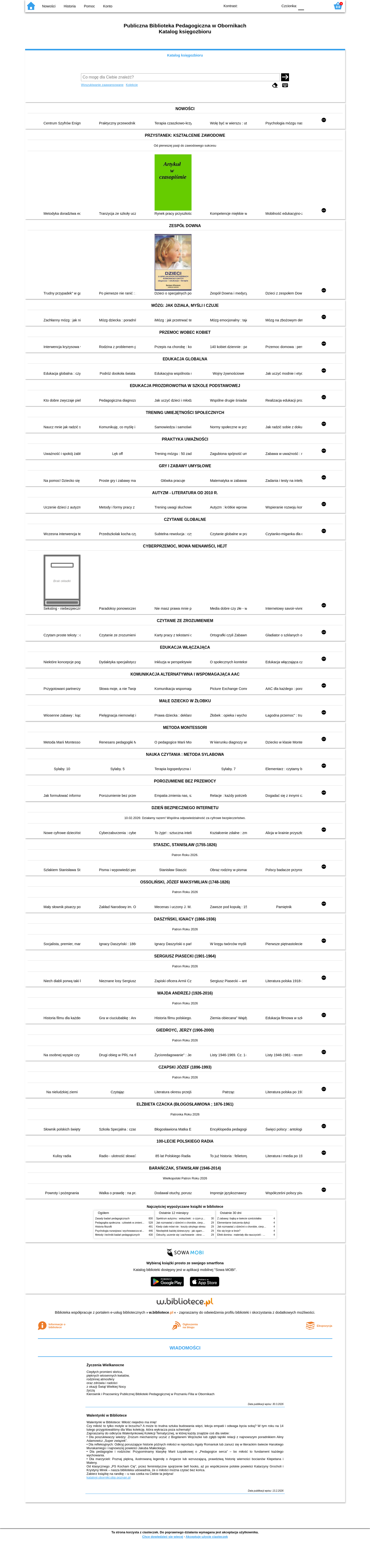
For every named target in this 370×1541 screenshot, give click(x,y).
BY (273, 5)
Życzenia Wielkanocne (105, 1365)
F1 (309, 5)
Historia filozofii (103, 1226)
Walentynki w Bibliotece (107, 1415)
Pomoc (89, 6)
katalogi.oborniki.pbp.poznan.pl (109, 1477)
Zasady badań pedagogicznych (112, 1218)
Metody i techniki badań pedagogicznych (117, 1234)
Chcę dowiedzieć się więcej (162, 1537)
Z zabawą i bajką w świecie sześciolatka (239, 1218)
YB (263, 5)
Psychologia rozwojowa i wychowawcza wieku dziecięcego (127, 1230)
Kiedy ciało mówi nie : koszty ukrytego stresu (181, 1226)
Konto (108, 6)
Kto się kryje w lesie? (229, 1230)
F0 (301, 5)
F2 (321, 5)
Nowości (48, 6)
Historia (70, 6)
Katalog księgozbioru (185, 55)
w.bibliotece (161, 1312)
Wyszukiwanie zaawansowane (102, 85)
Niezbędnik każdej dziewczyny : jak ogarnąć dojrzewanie (187, 1230)
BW (253, 5)
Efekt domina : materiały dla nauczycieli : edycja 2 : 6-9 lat (249, 1234)
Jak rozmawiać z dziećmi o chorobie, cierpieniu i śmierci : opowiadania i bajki (198, 1222)
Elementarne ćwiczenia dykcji (233, 1222)
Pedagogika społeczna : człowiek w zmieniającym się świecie (128, 1222)
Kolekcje (132, 85)
